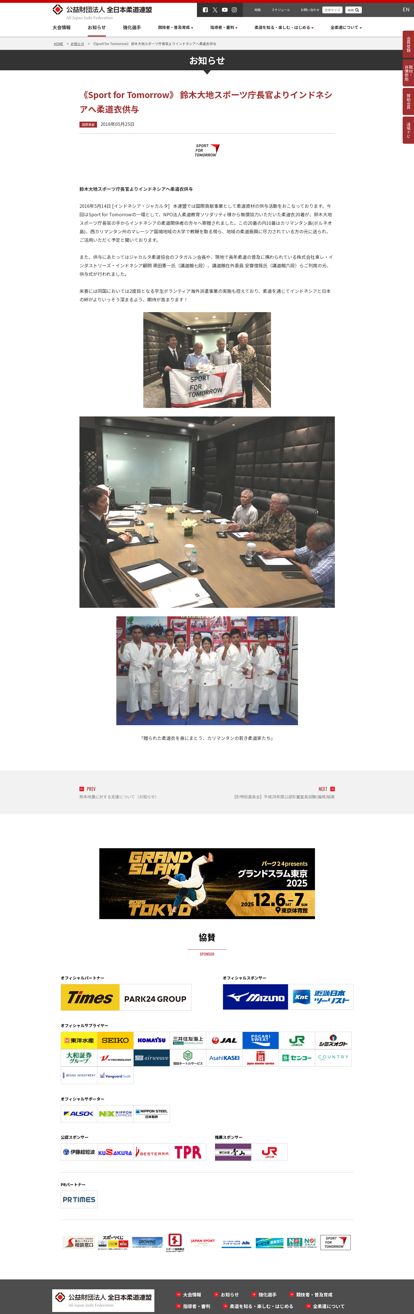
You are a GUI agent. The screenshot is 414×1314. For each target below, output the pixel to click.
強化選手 (132, 27)
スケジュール (281, 9)
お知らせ (97, 27)
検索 (351, 10)
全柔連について (329, 1306)
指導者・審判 (196, 1306)
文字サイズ (332, 10)
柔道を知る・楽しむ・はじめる (261, 1306)
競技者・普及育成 (314, 1294)
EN (406, 9)
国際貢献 (88, 124)
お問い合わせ (310, 9)
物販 (258, 9)
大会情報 (61, 27)
